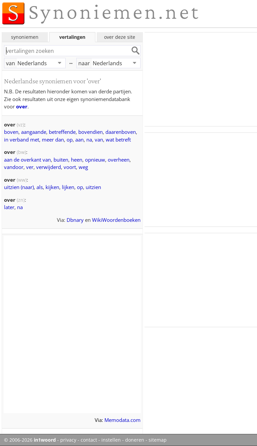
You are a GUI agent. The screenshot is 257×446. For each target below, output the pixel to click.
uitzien (93, 187)
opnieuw (95, 159)
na (89, 139)
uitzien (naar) (19, 187)
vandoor (13, 167)
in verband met (21, 139)
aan (79, 139)
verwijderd (48, 167)
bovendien (90, 131)
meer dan (53, 139)
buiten (61, 159)
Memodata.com (122, 420)
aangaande (33, 131)
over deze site (119, 37)
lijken (68, 187)
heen (76, 159)
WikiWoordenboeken (116, 219)
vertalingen (72, 37)
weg (83, 167)
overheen (119, 159)
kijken (52, 187)
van (10, 63)
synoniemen (24, 37)
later (9, 207)
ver (29, 167)
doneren (134, 440)
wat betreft (118, 139)
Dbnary (75, 219)
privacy (68, 440)
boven (11, 131)
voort (70, 167)
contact (89, 440)
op (70, 139)
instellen (111, 440)
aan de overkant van (27, 159)
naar (84, 63)
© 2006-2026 (30, 440)
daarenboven (120, 131)
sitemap (158, 440)
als (39, 187)
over (21, 106)
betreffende (62, 131)
